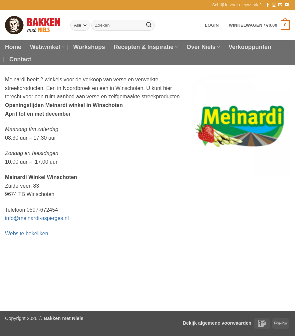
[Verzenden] (148, 25)
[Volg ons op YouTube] (287, 5)
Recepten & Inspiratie (146, 47)
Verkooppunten (250, 47)
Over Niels (203, 47)
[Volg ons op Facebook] (268, 5)
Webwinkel (47, 47)
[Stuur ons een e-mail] (280, 5)
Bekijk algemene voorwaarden (217, 323)
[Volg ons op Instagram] (274, 5)
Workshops (89, 47)
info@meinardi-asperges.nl (37, 218)
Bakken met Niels (63, 318)
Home (13, 47)
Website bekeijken (26, 233)
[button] (236, 5)
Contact (20, 59)
